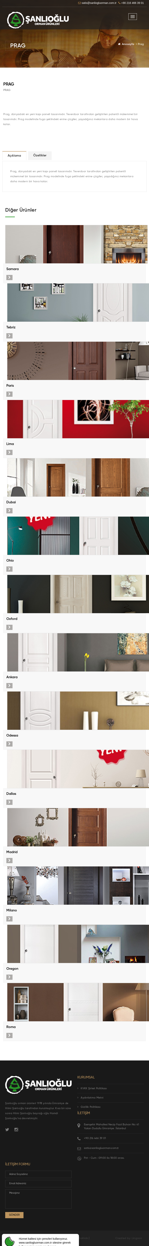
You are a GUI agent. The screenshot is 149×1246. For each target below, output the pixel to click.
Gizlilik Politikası (88, 1107)
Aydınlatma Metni (90, 1097)
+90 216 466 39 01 (95, 1138)
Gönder (14, 1215)
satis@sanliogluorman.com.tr (101, 1148)
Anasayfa (128, 44)
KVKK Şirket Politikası (92, 1088)
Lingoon (137, 1238)
